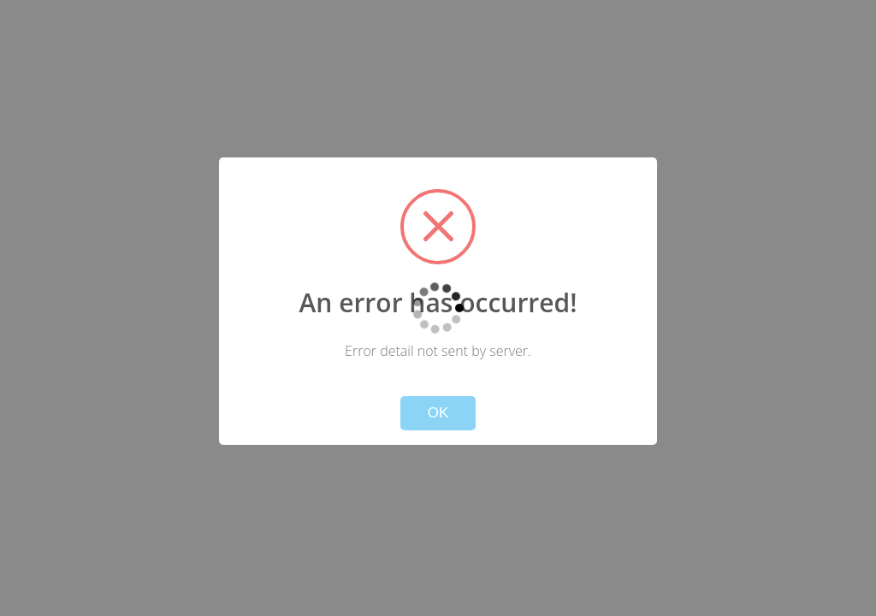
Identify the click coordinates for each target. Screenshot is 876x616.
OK (438, 413)
